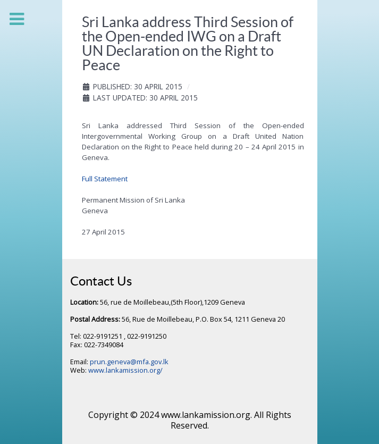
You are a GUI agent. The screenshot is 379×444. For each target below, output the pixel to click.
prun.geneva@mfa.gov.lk (129, 361)
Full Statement (105, 178)
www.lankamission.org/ (125, 370)
